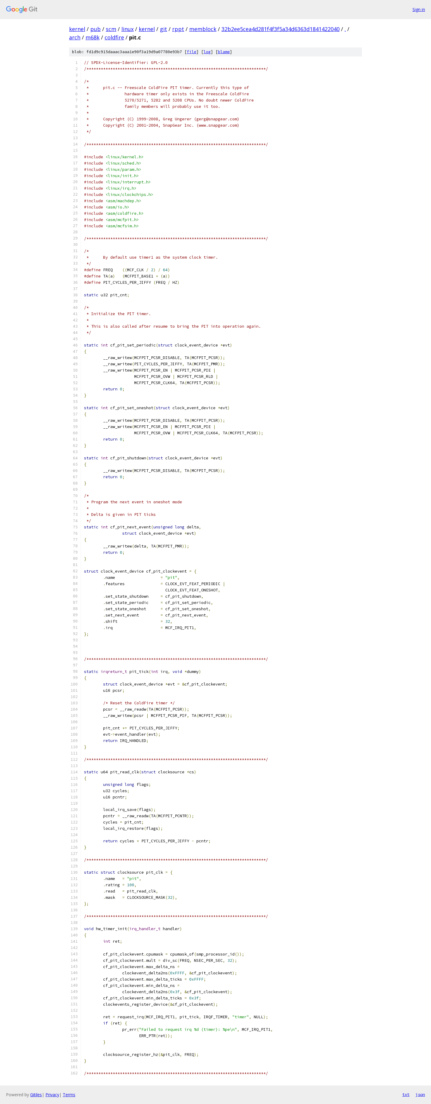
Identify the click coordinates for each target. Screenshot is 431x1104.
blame (224, 51)
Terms (69, 1094)
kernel (77, 29)
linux (127, 29)
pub (95, 29)
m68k (92, 37)
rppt (178, 29)
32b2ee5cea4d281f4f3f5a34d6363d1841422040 (280, 29)
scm (111, 29)
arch (74, 37)
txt (405, 1094)
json (420, 1094)
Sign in (418, 9)
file (191, 51)
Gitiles (36, 1094)
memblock (202, 29)
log (207, 51)
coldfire (114, 37)
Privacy (52, 1094)
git (163, 29)
